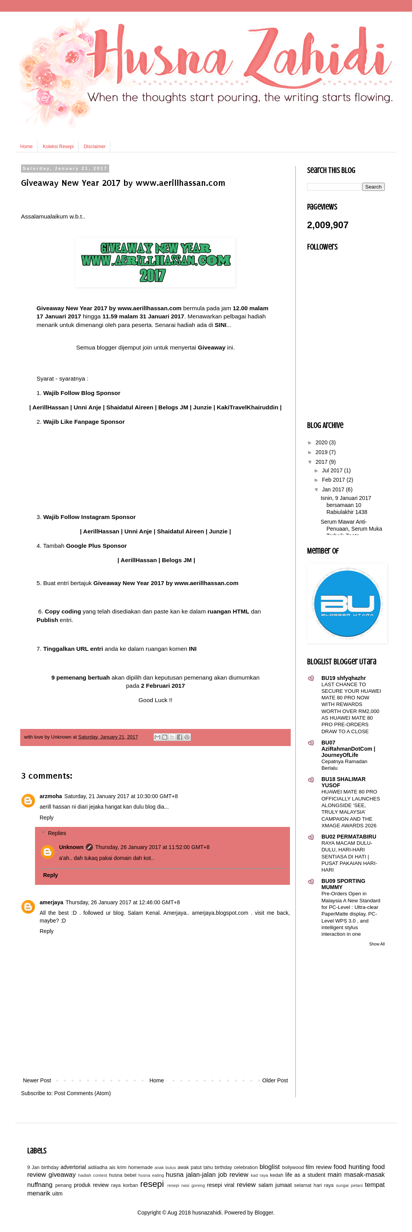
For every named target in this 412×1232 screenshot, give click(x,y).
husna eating (151, 1175)
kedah (276, 1175)
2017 (322, 462)
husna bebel (122, 1175)
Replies (57, 833)
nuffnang (39, 1184)
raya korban (124, 1185)
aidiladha (97, 1167)
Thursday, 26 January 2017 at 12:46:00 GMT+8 (123, 902)
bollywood (293, 1167)
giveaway (62, 1174)
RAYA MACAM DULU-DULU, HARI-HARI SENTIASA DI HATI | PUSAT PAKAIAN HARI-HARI (349, 856)
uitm (57, 1193)
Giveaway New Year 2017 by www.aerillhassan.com (109, 308)
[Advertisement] (155, 1017)
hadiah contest (92, 1175)
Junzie (202, 407)
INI (193, 648)
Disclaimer (94, 146)
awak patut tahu (195, 1167)
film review (319, 1167)
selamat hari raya (313, 1185)
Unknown (71, 847)
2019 (322, 452)
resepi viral (220, 1185)
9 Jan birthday (43, 1167)
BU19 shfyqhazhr (343, 678)
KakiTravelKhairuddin (247, 407)
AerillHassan (50, 407)
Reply (47, 817)
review (246, 1184)
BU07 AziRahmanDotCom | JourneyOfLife (348, 748)
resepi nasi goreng (186, 1185)
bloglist (270, 1167)
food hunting (351, 1167)
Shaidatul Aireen (130, 407)
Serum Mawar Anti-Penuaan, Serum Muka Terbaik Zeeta (351, 529)
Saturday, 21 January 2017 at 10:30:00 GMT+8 (121, 796)
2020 (322, 442)
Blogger (264, 1212)
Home (26, 146)
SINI (221, 325)
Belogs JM (173, 407)
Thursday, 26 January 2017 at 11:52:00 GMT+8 (152, 847)
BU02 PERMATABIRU (348, 837)
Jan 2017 (334, 489)
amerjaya (51, 902)
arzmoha (51, 796)
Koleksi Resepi (58, 146)
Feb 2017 (334, 480)
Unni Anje (87, 407)
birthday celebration (236, 1167)
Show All (377, 944)
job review (233, 1174)
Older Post (275, 1080)
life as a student (305, 1175)
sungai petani (349, 1185)
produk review (91, 1185)
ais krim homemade (131, 1167)
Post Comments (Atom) (82, 1093)
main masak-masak (356, 1174)
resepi (152, 1184)
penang (63, 1185)
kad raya (259, 1175)
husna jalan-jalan (191, 1174)
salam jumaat (275, 1185)
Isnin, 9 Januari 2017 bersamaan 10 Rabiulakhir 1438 (346, 505)
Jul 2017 (333, 470)
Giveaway (211, 347)
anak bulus (165, 1167)
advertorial (73, 1167)
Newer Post (37, 1080)
